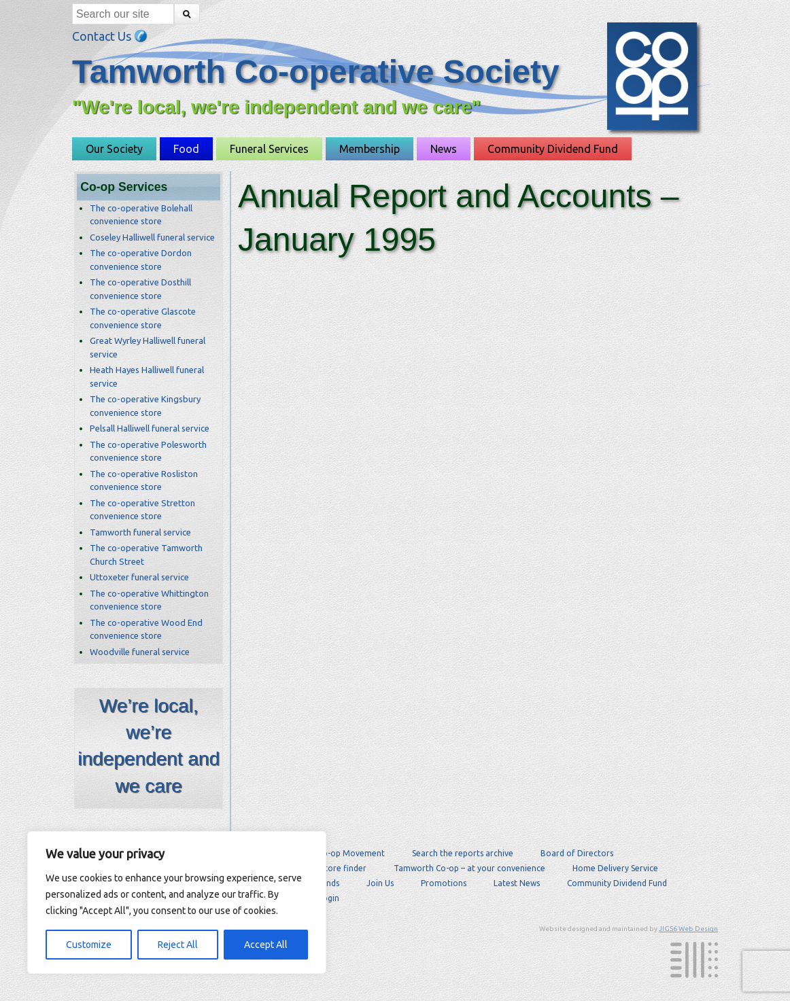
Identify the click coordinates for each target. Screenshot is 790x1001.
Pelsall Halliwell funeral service (149, 428)
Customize (88, 944)
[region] (176, 902)
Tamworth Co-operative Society (316, 72)
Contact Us (110, 36)
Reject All (178, 944)
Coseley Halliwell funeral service (152, 237)
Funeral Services (269, 149)
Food (186, 149)
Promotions (443, 883)
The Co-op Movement (342, 853)
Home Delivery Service (615, 868)
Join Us (380, 883)
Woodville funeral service (140, 651)
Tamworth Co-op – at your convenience (469, 868)
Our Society (114, 149)
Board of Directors (576, 853)
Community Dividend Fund (552, 149)
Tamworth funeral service (140, 532)
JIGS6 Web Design (688, 928)
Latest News (517, 883)
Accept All (266, 944)
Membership (369, 149)
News (443, 149)
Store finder (343, 868)
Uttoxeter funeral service (139, 577)
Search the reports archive (462, 853)
